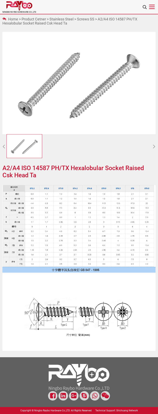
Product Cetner (34, 19)
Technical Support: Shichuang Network (116, 410)
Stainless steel (61, 19)
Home (13, 19)
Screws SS (85, 19)
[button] (3, 147)
